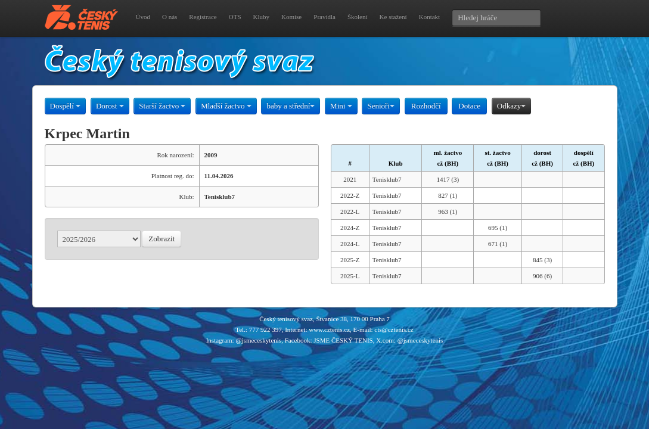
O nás (169, 16)
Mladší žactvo (226, 105)
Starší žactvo (162, 105)
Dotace (469, 105)
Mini (341, 105)
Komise (291, 16)
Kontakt (429, 16)
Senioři (381, 105)
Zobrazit (161, 238)
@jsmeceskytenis (258, 340)
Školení (357, 16)
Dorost (110, 105)
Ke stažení (393, 16)
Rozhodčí (426, 105)
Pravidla (324, 16)
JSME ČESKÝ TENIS (342, 340)
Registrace (202, 16)
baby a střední (290, 105)
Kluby (261, 16)
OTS (235, 16)
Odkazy (511, 105)
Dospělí (65, 105)
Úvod (143, 16)
